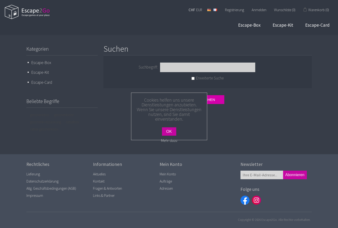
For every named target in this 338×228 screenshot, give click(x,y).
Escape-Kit (283, 25)
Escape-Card (317, 25)
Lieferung (33, 174)
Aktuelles (99, 174)
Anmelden (259, 10)
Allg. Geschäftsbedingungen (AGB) (51, 188)
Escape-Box (249, 25)
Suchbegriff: (148, 67)
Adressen (166, 188)
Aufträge (166, 181)
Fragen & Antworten (107, 188)
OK (169, 131)
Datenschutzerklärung (42, 181)
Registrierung (234, 10)
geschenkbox (39, 115)
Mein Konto (168, 174)
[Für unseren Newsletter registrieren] (261, 175)
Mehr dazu (169, 140)
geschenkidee (64, 115)
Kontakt (98, 181)
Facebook (245, 200)
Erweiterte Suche (210, 78)
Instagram (256, 200)
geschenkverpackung (45, 122)
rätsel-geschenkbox (44, 129)
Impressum (34, 195)
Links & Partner (104, 195)
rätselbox (72, 122)
